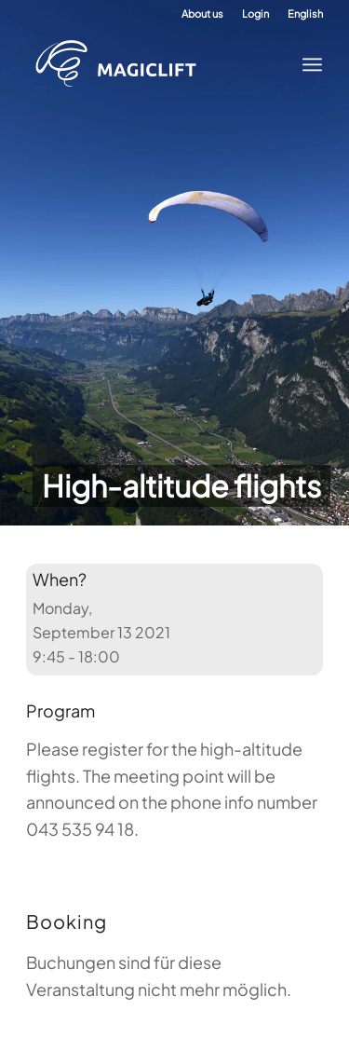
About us (202, 13)
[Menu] (306, 64)
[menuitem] (202, 14)
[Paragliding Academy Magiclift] (160, 64)
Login (255, 13)
